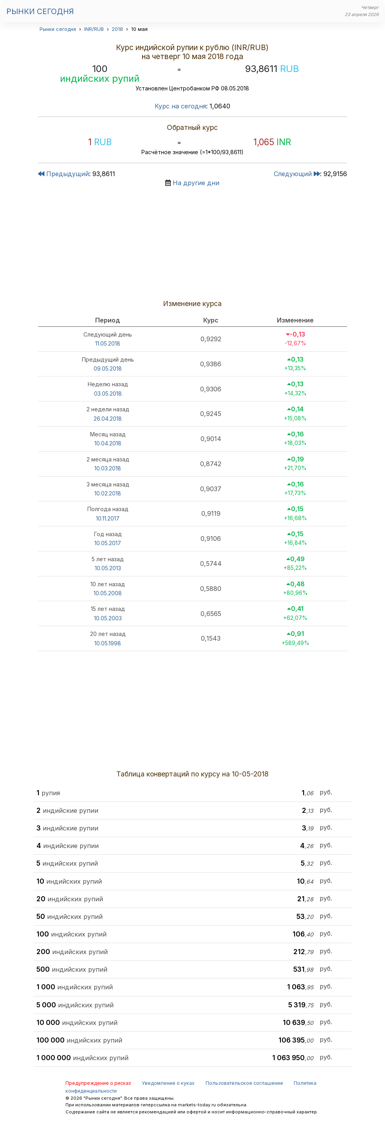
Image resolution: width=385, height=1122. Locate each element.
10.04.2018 (107, 443)
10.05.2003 (108, 618)
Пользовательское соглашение (244, 1083)
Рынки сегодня (40, 11)
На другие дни (196, 183)
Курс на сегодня (180, 106)
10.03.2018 (107, 468)
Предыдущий (63, 174)
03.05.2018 (108, 393)
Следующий (297, 174)
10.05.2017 (107, 543)
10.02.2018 (107, 493)
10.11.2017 (107, 518)
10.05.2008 (108, 593)
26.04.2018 (108, 418)
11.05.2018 (107, 343)
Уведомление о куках (168, 1083)
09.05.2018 (108, 368)
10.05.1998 (107, 643)
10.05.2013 (108, 568)
